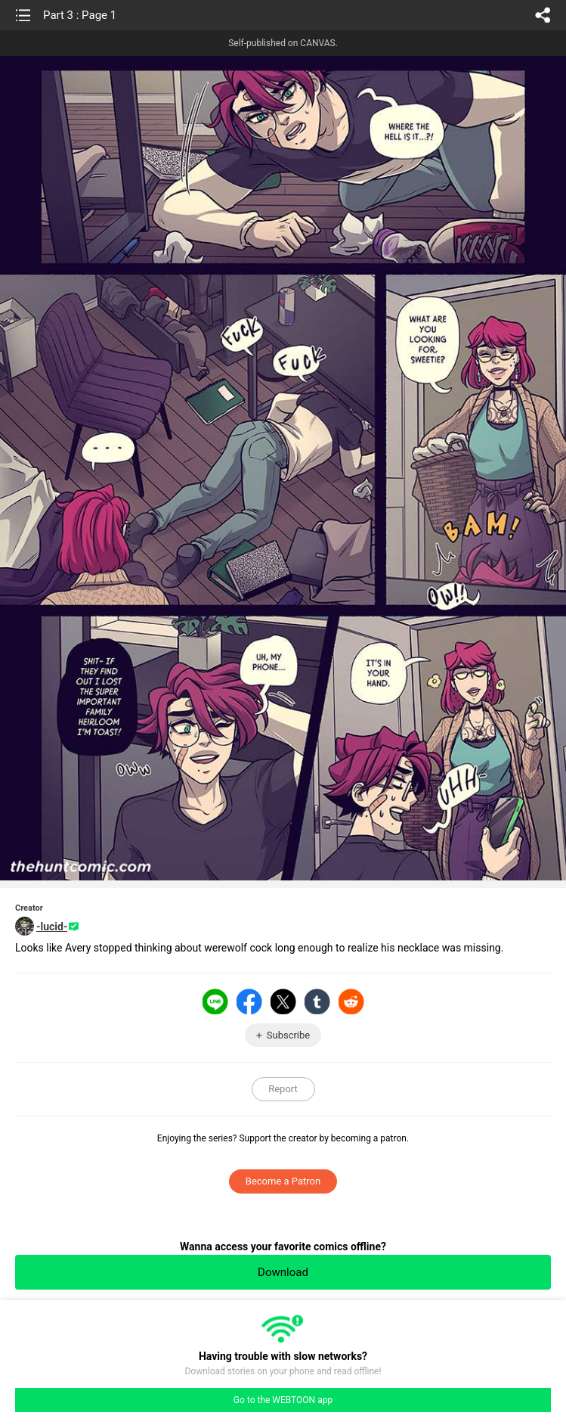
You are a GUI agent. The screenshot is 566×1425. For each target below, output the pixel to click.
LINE (215, 1001)
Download (283, 1272)
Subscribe (288, 1035)
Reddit (351, 1001)
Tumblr (317, 1001)
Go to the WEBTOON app (283, 1400)
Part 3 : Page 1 (79, 15)
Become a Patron (283, 1181)
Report (283, 1088)
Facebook (249, 1001)
